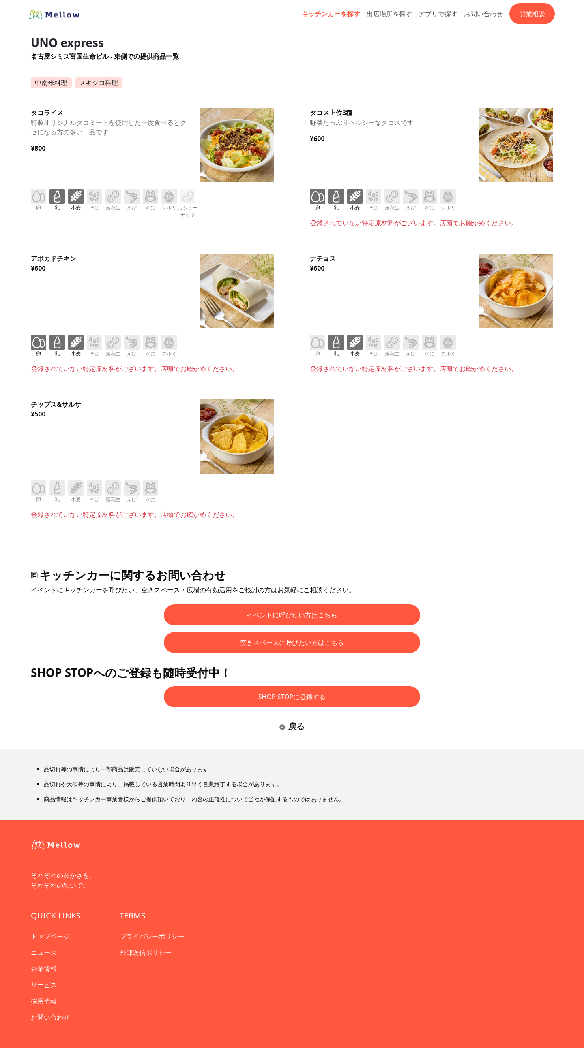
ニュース (44, 952)
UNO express (67, 42)
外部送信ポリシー (146, 952)
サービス (44, 984)
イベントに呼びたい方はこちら (292, 614)
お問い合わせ (483, 13)
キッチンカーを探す (331, 13)
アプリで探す (438, 13)
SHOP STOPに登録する (292, 696)
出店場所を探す (389, 13)
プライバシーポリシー (152, 936)
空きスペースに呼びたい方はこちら (292, 642)
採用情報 (44, 1001)
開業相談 (532, 13)
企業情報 (44, 968)
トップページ (50, 936)
